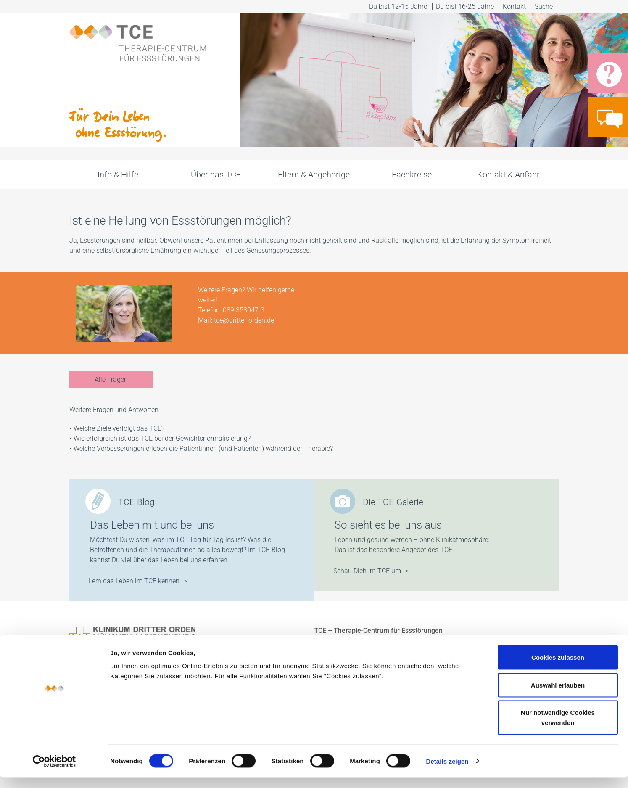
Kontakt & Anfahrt (509, 174)
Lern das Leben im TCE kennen (134, 581)
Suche (544, 7)
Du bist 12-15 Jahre (398, 7)
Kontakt (514, 7)
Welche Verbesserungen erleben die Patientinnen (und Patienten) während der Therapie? (204, 448)
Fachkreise (412, 174)
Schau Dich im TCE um (367, 571)
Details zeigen (447, 771)
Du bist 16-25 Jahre (465, 7)
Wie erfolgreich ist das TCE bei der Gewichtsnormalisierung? (162, 438)
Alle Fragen (111, 379)
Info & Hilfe (118, 174)
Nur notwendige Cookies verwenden (558, 727)
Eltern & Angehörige (314, 174)
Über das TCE (216, 174)
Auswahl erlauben (558, 695)
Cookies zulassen (557, 667)
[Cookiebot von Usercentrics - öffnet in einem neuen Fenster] (54, 771)
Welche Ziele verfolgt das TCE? (119, 428)
